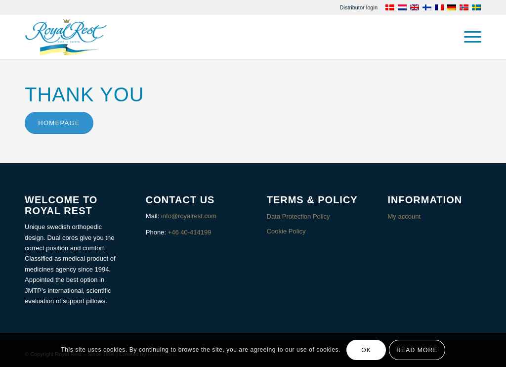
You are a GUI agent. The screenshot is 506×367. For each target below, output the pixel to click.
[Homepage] (59, 123)
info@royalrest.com (188, 216)
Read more (416, 350)
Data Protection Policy (298, 216)
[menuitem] (359, 7)
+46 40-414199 (189, 232)
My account (404, 216)
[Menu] (469, 37)
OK (366, 350)
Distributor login (359, 7)
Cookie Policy (286, 231)
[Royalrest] (66, 37)
